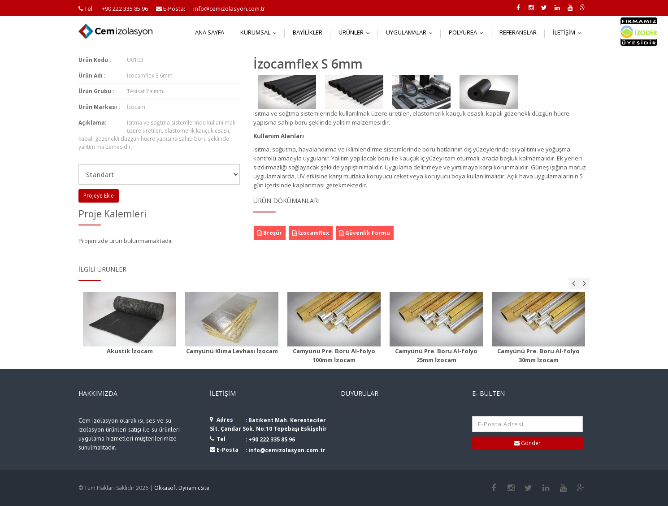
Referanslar (518, 32)
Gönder (527, 443)
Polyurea (468, 32)
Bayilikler (307, 32)
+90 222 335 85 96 (271, 439)
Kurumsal (260, 32)
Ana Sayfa (209, 32)
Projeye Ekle (98, 195)
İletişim (569, 32)
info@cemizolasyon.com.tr (286, 450)
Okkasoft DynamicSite (181, 488)
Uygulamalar (411, 32)
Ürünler (356, 32)
